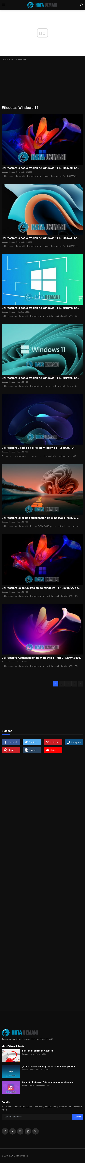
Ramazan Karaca (8, 172)
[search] (81, 5)
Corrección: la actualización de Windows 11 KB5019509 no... (40, 378)
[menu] (3, 5)
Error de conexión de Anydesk (37, 1051)
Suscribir (77, 1116)
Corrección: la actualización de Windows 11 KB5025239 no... (40, 238)
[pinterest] (20, 1131)
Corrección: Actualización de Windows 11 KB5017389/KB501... (42, 657)
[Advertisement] (42, 84)
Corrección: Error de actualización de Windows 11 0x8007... (40, 518)
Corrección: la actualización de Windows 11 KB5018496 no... (40, 308)
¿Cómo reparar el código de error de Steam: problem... (49, 1066)
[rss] (35, 1131)
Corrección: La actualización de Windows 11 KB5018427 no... (41, 588)
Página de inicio (8, 59)
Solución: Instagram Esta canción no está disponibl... (48, 1082)
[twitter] (12, 1131)
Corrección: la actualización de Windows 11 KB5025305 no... (40, 168)
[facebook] (5, 1131)
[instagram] (28, 1131)
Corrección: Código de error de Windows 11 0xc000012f (38, 447)
